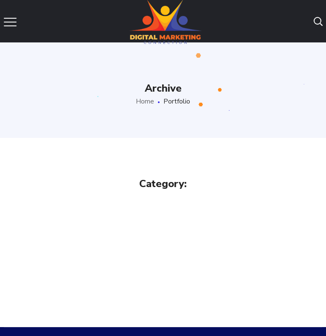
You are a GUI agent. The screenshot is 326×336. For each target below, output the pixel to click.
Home (145, 101)
